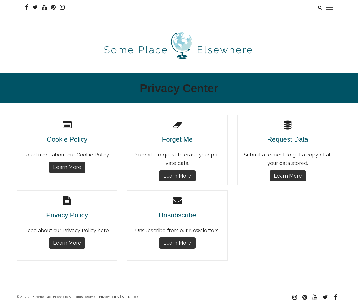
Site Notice (130, 295)
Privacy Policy (109, 295)
